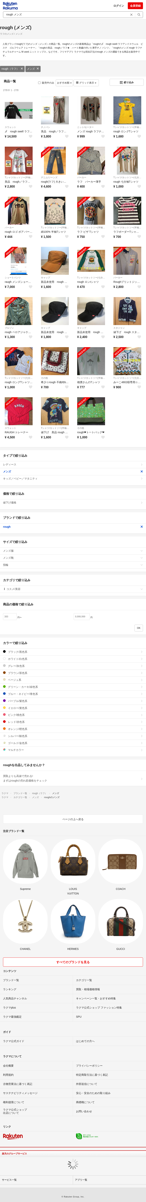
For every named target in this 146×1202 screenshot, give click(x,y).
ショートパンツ (13, 277)
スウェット (10, 127)
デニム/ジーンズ (49, 177)
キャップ (45, 277)
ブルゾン (9, 328)
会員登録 (135, 5)
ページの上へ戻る (73, 819)
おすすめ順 (64, 82)
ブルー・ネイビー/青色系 (73, 693)
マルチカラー (73, 749)
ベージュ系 (73, 679)
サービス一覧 (9, 1179)
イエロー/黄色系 (73, 708)
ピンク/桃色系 (73, 714)
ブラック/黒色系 (73, 651)
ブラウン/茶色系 (73, 673)
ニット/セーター (85, 127)
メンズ (33, 68)
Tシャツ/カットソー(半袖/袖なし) (127, 127)
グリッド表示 (86, 82)
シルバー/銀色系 (73, 736)
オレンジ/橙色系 (73, 728)
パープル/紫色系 (73, 700)
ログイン (118, 5)
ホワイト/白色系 (73, 658)
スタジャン (119, 328)
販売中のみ (46, 82)
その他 (44, 378)
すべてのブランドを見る (73, 962)
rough (73, 526)
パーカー (81, 177)
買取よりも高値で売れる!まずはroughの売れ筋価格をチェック (73, 778)
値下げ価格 (73, 502)
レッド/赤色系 (73, 721)
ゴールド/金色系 (73, 743)
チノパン (45, 127)
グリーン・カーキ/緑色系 (73, 686)
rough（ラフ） (12, 68)
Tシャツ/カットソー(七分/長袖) (127, 177)
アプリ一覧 (81, 1179)
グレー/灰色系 (73, 665)
